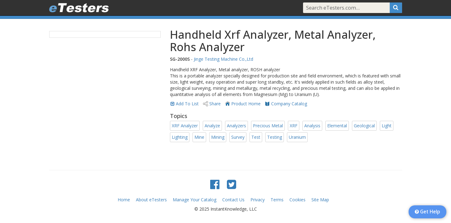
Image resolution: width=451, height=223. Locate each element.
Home (124, 200)
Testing (274, 137)
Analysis (312, 126)
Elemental (337, 126)
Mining (217, 137)
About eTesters (151, 200)
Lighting (180, 137)
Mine (199, 137)
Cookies (297, 200)
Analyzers (236, 126)
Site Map (320, 200)
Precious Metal (268, 126)
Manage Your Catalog (194, 200)
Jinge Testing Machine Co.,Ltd (223, 59)
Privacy (257, 200)
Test (255, 137)
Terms (277, 200)
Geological (364, 126)
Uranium (297, 137)
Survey (238, 137)
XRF (293, 126)
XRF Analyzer (185, 126)
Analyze (212, 126)
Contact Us (233, 200)
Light (387, 126)
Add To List (187, 104)
